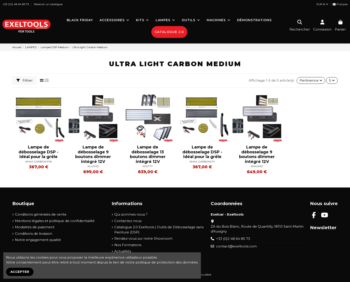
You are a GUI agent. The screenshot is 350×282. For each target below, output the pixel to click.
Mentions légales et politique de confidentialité (55, 221)
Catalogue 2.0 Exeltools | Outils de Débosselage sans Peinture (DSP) (159, 229)
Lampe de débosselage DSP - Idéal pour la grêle (38, 152)
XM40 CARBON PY (202, 161)
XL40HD (93, 166)
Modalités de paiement (34, 227)
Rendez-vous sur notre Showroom (143, 238)
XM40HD (257, 166)
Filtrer (25, 80)
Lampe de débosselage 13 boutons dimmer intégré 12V (148, 154)
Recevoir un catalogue (48, 4)
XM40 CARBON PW (38, 161)
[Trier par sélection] (311, 80)
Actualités (122, 251)
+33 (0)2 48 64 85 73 (16, 4)
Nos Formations (127, 245)
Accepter (19, 272)
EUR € (322, 4)
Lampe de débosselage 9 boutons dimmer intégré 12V (93, 154)
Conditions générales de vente (41, 214)
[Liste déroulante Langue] (340, 4)
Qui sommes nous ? (131, 214)
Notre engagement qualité (38, 240)
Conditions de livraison (33, 233)
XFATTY (148, 166)
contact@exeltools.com (236, 246)
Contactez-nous (128, 221)
